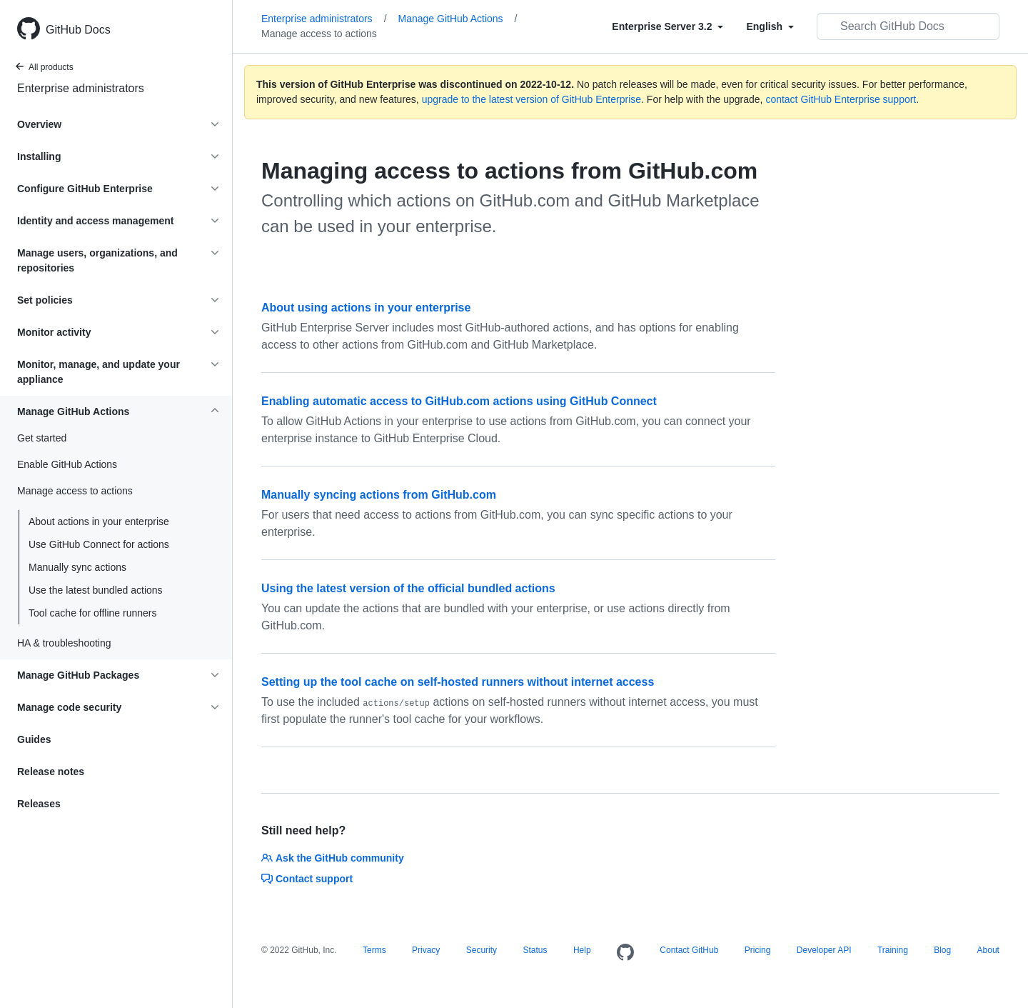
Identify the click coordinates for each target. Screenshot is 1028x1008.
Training (892, 950)
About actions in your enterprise (99, 521)
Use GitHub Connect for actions (99, 544)
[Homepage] (625, 953)
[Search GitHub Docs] (908, 26)
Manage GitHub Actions (458, 18)
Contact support (307, 878)
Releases (39, 803)
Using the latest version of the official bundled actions (408, 588)
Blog (942, 950)
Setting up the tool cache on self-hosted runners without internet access (457, 682)
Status (535, 950)
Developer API (824, 950)
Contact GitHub (689, 950)
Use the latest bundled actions (96, 590)
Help (582, 950)
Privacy (426, 950)
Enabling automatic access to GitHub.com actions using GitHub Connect (459, 401)
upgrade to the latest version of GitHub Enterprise (531, 99)
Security (481, 950)
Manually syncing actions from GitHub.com (378, 495)
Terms (374, 950)
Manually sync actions (77, 567)
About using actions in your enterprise (365, 307)
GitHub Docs (78, 30)
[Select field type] (667, 26)
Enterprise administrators (80, 88)
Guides (34, 739)
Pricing (758, 950)
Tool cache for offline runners (93, 613)
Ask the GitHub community (332, 858)
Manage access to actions (319, 33)
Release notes (50, 771)
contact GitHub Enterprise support (840, 99)
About (988, 950)
